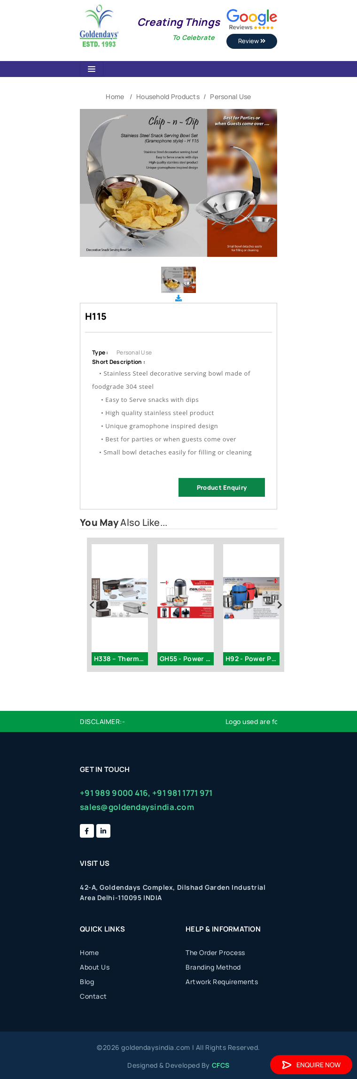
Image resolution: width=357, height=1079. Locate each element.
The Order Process (215, 952)
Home (115, 96)
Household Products (168, 96)
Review (251, 41)
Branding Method (213, 967)
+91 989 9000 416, (115, 792)
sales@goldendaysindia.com (137, 807)
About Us (94, 967)
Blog (87, 981)
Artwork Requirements (222, 981)
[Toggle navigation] (91, 69)
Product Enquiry (222, 487)
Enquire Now (311, 1064)
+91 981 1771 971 (182, 792)
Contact (93, 996)
